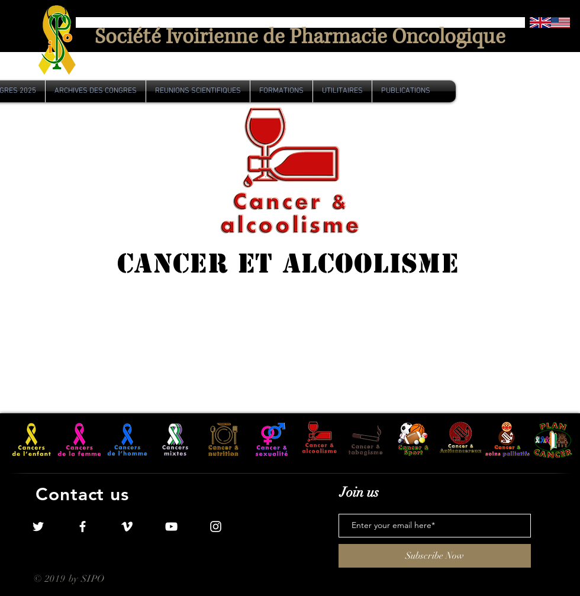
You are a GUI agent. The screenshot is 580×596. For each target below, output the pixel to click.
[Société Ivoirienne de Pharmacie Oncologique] (300, 37)
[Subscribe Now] (435, 556)
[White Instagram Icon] (215, 526)
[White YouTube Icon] (171, 526)
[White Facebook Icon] (82, 526)
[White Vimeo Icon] (127, 526)
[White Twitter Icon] (38, 526)
